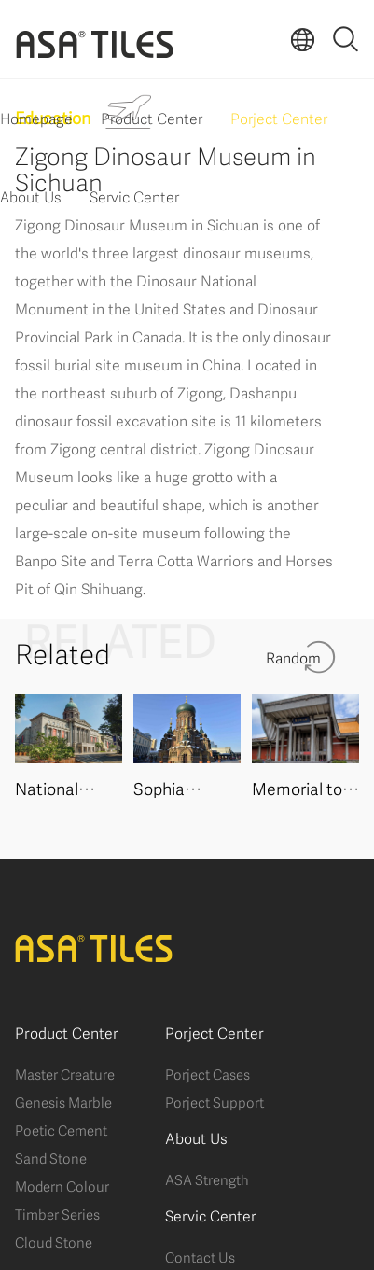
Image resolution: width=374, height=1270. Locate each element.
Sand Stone (51, 1157)
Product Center (151, 117)
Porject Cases (207, 1073)
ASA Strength (207, 1178)
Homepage (36, 117)
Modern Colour (62, 1185)
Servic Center (134, 195)
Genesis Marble (63, 1101)
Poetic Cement (61, 1129)
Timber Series (57, 1213)
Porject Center (278, 117)
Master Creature (65, 1073)
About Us (31, 195)
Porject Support (214, 1101)
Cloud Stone (53, 1241)
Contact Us (200, 1256)
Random (293, 656)
